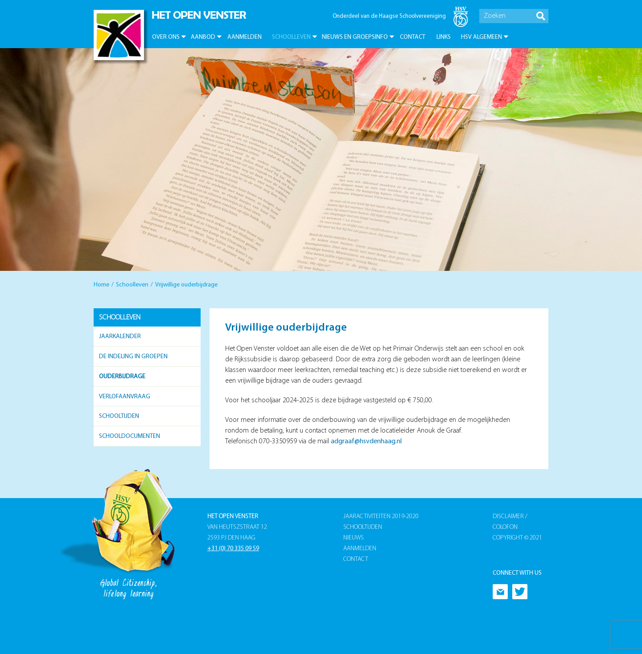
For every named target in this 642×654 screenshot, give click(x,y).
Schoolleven (291, 37)
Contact (412, 37)
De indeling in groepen (133, 356)
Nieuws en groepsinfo (355, 37)
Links (443, 37)
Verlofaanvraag (124, 396)
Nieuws (353, 538)
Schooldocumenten (129, 436)
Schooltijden (119, 416)
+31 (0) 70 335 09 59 (233, 548)
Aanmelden (244, 37)
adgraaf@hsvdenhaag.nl (366, 441)
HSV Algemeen (481, 37)
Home (101, 285)
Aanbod (203, 37)
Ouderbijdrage (122, 376)
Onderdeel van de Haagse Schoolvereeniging (389, 16)
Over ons (166, 37)
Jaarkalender (120, 336)
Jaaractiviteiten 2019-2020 (381, 516)
